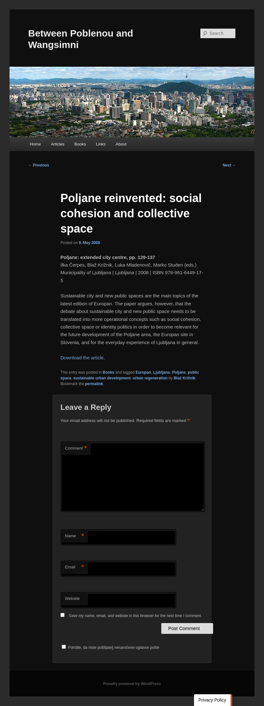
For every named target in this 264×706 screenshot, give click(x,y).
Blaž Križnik (184, 378)
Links (101, 144)
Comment (76, 448)
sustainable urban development (102, 378)
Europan (143, 372)
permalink (94, 384)
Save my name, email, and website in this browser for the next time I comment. (135, 616)
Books (80, 144)
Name (74, 536)
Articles (58, 144)
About (121, 144)
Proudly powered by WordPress (132, 684)
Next (229, 165)
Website (72, 598)
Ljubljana (161, 372)
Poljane (179, 372)
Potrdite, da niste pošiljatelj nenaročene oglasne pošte (110, 647)
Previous (38, 165)
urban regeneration (150, 378)
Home (35, 144)
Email (74, 567)
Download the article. (82, 357)
